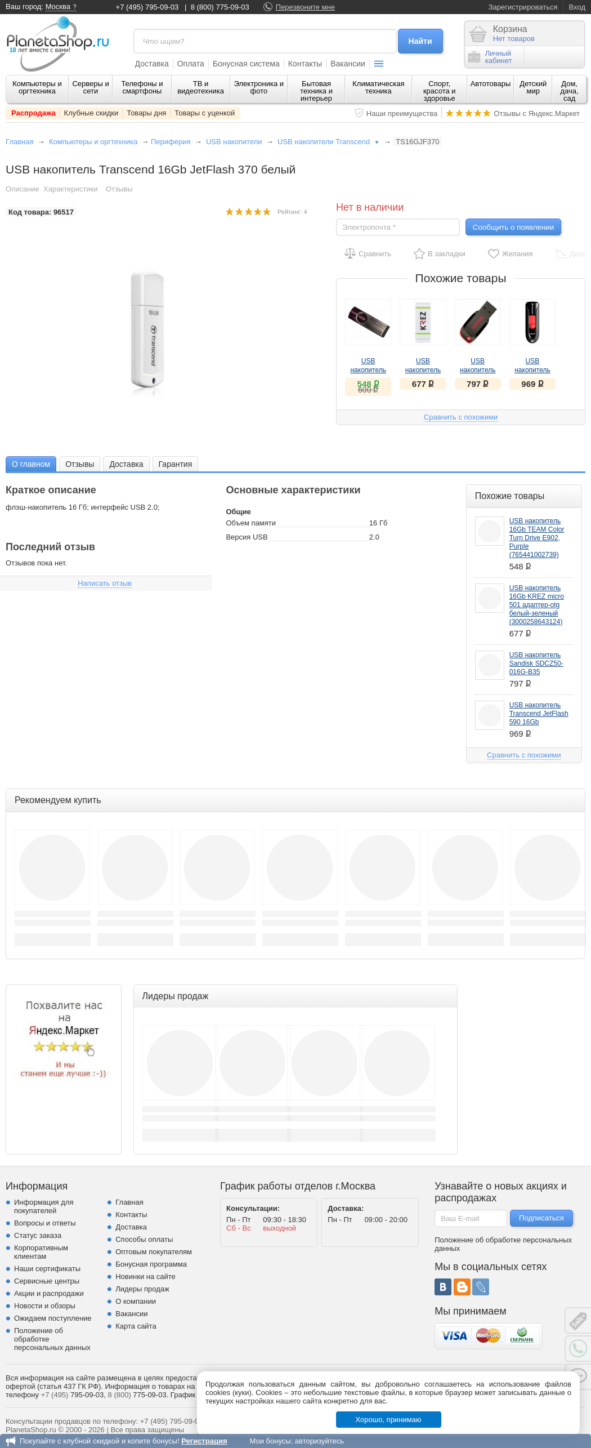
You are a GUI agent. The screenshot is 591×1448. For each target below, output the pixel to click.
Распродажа (33, 113)
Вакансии (347, 63)
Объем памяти (251, 523)
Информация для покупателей (43, 1206)
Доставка (152, 63)
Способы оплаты (144, 1239)
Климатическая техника (378, 87)
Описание (22, 189)
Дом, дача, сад (570, 91)
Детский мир (533, 87)
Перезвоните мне (305, 7)
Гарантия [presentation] (175, 464)
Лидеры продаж (142, 1289)
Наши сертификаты (47, 1268)
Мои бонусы (269, 1441)
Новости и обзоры (44, 1306)
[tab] (31, 463)
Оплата (190, 63)
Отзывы (119, 189)
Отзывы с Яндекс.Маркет (537, 113)
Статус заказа (37, 1235)
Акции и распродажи (49, 1293)
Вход (577, 7)
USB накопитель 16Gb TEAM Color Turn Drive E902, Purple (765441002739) (537, 538)
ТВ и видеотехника (200, 87)
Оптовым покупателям (153, 1251)
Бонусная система (246, 63)
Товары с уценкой (204, 113)
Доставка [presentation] (126, 464)
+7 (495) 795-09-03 (147, 7)
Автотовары (491, 83)
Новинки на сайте (145, 1276)
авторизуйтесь (319, 1441)
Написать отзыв (105, 583)
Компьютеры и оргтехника (37, 87)
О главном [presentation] (31, 464)
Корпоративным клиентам (41, 1252)
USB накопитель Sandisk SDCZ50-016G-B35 (536, 663)
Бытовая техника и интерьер (316, 91)
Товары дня (146, 113)
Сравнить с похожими (461, 417)
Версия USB (246, 537)
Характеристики (70, 189)
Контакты (305, 63)
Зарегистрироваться (523, 7)
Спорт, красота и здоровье (439, 91)
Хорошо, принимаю (389, 1419)
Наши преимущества (402, 113)
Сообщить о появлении (513, 227)
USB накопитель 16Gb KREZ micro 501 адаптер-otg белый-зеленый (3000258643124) (536, 605)
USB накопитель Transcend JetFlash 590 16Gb (538, 713)
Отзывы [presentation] (79, 464)
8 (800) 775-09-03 (220, 7)
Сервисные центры (46, 1281)
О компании (135, 1301)
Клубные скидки (91, 113)
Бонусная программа (151, 1264)
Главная (19, 141)
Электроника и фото (259, 87)
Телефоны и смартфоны (142, 87)
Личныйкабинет (490, 57)
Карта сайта (135, 1326)
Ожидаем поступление (53, 1318)
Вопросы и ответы (44, 1223)
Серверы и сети (90, 87)
